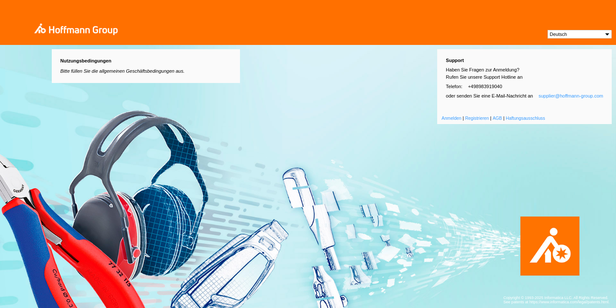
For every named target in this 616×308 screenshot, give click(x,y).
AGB (497, 118)
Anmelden (451, 118)
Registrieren (477, 118)
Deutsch (558, 34)
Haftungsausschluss (525, 118)
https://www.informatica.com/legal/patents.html (568, 302)
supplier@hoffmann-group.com (571, 95)
